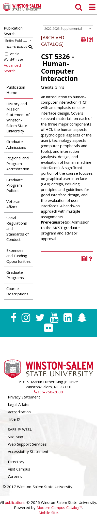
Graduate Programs (15, 275)
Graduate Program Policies (14, 185)
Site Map (15, 436)
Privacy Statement (24, 396)
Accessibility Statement (28, 451)
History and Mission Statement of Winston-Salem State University (17, 117)
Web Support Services (27, 444)
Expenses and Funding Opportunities (18, 256)
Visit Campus (19, 469)
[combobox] (68, 28)
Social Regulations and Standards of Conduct (17, 228)
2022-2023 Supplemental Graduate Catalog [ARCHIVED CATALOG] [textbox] (68, 28)
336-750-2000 (48, 391)
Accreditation (19, 411)
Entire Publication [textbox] (18, 40)
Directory (16, 461)
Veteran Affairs (13, 204)
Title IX (14, 419)
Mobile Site (48, 512)
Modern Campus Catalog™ (59, 507)
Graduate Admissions (16, 144)
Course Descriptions (17, 291)
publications (15, 502)
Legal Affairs (18, 404)
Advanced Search (12, 68)
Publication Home (15, 90)
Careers (15, 476)
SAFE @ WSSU (20, 429)
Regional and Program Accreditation (17, 163)
